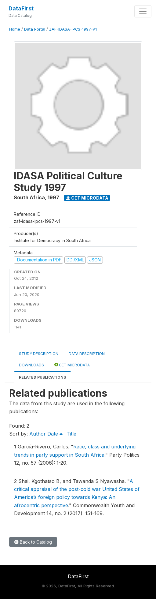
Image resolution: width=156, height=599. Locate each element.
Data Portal (34, 29)
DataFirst (21, 8)
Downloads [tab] (31, 365)
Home (14, 29)
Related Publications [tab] (42, 377)
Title (71, 434)
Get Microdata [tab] (72, 364)
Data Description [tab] (87, 353)
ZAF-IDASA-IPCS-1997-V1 (73, 29)
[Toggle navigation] (142, 11)
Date (55, 434)
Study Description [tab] (38, 353)
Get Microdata (87, 197)
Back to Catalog (33, 542)
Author (37, 434)
